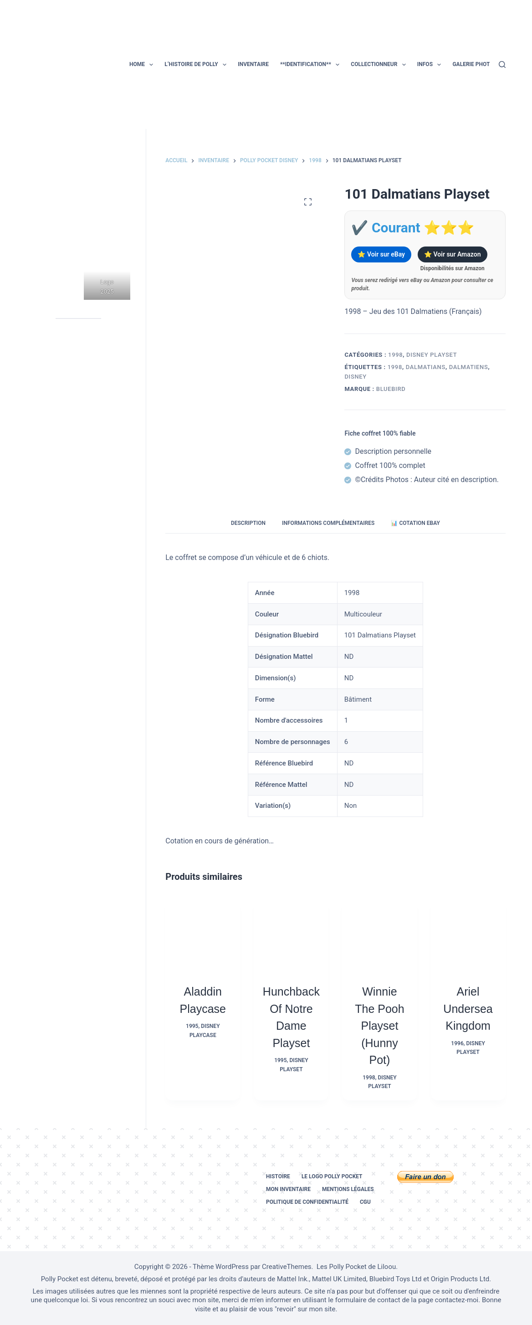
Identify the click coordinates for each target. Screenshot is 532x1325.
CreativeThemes (287, 1267)
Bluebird (391, 388)
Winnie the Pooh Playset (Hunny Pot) (379, 1025)
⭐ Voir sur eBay (381, 254)
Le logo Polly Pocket (332, 1176)
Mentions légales (348, 1189)
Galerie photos (474, 64)
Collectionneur (380, 64)
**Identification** (311, 64)
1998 (395, 354)
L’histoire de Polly (197, 64)
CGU (365, 1202)
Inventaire (253, 64)
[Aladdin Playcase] (202, 934)
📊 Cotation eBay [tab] (415, 523)
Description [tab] (248, 523)
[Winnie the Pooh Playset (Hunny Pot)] (379, 934)
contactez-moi (456, 1300)
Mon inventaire (288, 1189)
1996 (457, 1043)
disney (355, 376)
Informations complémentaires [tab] (328, 523)
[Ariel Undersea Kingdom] (468, 934)
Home (143, 64)
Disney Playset (431, 354)
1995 (192, 1026)
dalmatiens (468, 367)
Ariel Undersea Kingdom (467, 1008)
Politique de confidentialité (307, 1202)
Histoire (278, 1176)
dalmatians (425, 367)
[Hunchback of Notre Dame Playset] (291, 934)
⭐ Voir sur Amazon (452, 254)
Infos (431, 64)
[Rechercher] (502, 64)
